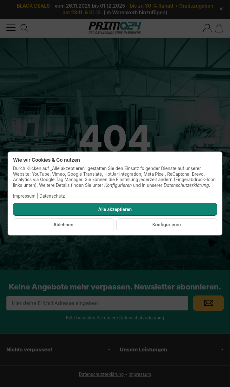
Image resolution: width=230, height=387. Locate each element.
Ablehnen (63, 224)
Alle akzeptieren (115, 209)
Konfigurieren (166, 224)
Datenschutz (52, 196)
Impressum (24, 196)
